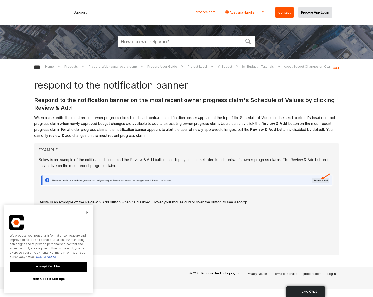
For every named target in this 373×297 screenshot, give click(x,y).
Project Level (198, 66)
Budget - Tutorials (258, 66)
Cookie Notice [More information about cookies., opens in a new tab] (46, 257)
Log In (331, 274)
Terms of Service (285, 274)
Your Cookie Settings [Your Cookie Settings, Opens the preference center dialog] (48, 279)
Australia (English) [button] (243, 12)
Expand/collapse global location (336, 65)
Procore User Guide (162, 66)
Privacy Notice (257, 274)
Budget (225, 66)
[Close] (87, 212)
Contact (284, 12)
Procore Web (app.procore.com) (113, 66)
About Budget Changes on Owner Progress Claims (322, 66)
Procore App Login (315, 12)
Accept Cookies (48, 266)
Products (71, 66)
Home (50, 66)
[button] (248, 41)
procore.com (205, 12)
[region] (48, 249)
